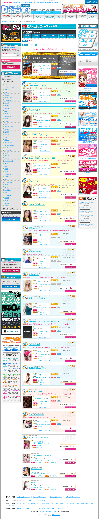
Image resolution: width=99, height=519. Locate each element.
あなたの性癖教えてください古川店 (42, 158)
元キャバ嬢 (8, 100)
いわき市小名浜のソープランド (44, 500)
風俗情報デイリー (6, 21)
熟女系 (6, 124)
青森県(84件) (48, 2)
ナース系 (7, 103)
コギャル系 (8, 116)
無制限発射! (8, 190)
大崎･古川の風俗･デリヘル (73, 497)
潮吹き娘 (7, 198)
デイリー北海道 (21, 503)
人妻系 (6, 121)
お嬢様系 (7, 203)
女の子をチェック (44, 74)
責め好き (7, 140)
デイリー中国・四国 (82, 503)
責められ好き (8, 142)
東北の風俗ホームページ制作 (46, 508)
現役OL (7, 95)
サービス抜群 (8, 182)
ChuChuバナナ (34, 345)
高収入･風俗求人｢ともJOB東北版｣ (88, 158)
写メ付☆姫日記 (87, 172)
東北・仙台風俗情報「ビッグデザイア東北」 (88, 125)
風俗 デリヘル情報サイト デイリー (48, 511)
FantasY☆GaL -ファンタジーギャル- (41, 455)
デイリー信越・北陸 (47, 503)
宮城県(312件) (16, 2)
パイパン (7, 179)
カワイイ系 (8, 163)
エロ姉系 (7, 155)
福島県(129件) (32, 2)
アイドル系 (8, 174)
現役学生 (7, 129)
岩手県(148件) (40, 2)
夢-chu (33, 482)
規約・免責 (20, 508)
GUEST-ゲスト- (34, 181)
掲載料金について (31, 508)
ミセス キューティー (36, 415)
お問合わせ (61, 508)
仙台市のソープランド (26, 500)
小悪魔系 (7, 177)
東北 (14, 21)
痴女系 (6, 153)
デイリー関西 (70, 503)
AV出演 (7, 187)
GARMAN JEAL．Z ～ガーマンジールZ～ (44, 321)
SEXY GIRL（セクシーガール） (40, 135)
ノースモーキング (9, 87)
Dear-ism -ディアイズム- (38, 85)
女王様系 (7, 134)
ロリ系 (6, 113)
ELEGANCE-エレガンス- (38, 368)
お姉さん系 (8, 108)
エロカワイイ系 (9, 161)
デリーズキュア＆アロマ (38, 298)
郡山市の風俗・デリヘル (39, 497)
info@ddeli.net (56, 515)
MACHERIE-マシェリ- (37, 205)
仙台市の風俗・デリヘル (23, 497)
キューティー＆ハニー (37, 391)
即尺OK (7, 192)
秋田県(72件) (55, 2)
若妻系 (6, 119)
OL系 (6, 92)
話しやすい (8, 150)
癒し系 (6, 148)
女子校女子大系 (9, 126)
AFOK (6, 200)
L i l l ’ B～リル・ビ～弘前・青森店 (38, 437)
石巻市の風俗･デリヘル (56, 497)
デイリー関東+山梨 (33, 503)
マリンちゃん (34, 275)
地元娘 (6, 184)
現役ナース (8, 105)
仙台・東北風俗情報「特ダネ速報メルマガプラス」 (88, 142)
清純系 (6, 169)
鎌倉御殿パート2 (35, 251)
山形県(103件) (24, 2)
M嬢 (6, 137)
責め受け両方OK (9, 145)
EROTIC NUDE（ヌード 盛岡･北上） (42, 59)
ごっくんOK (8, 195)
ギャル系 (7, 158)
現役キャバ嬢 (8, 97)
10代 (6, 84)
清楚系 (6, 171)
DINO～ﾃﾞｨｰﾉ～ (34, 111)
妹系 (6, 111)
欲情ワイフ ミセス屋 (36, 469)
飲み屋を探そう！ (88, 88)
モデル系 (7, 90)
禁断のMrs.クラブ (35, 228)
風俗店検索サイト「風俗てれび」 (87, 109)
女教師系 (7, 206)
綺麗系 (6, 166)
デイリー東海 (59, 503)
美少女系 (7, 132)
